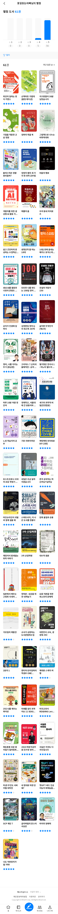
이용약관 (32, 897)
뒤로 (4, 3)
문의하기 (41, 897)
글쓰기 (29, 907)
